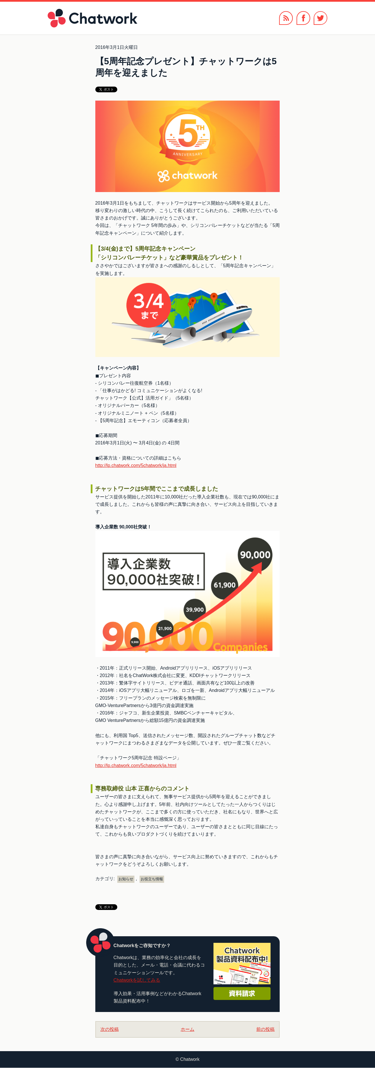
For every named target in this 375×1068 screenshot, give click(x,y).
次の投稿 (109, 1029)
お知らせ (125, 879)
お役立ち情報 (152, 879)
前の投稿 (265, 1029)
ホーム (187, 1029)
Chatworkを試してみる (137, 980)
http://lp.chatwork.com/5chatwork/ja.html (136, 465)
